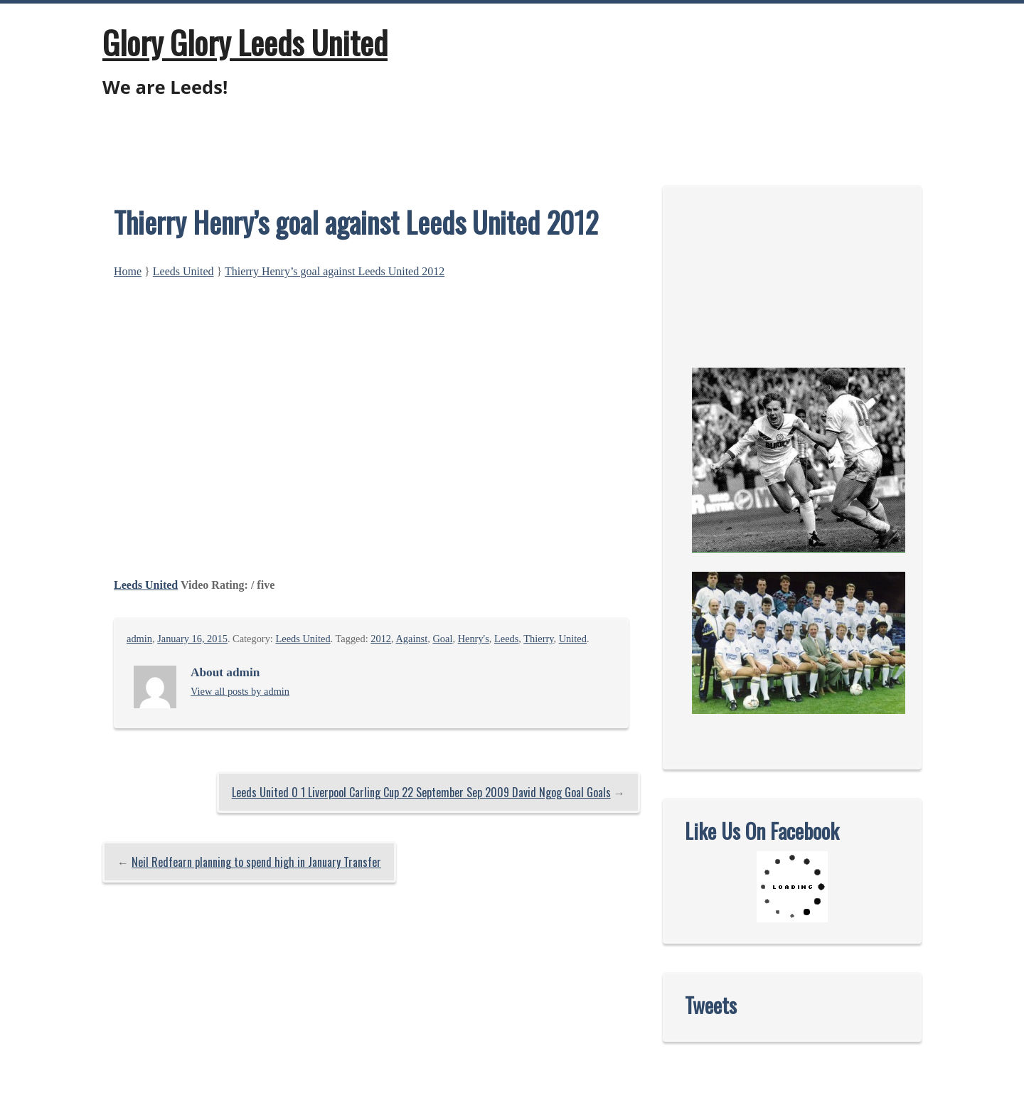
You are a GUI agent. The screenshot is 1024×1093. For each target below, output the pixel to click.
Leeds (506, 638)
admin (139, 638)
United (573, 638)
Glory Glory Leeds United (245, 41)
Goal (442, 638)
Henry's (473, 638)
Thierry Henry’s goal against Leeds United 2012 (334, 271)
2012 (380, 638)
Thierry (538, 638)
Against (411, 638)
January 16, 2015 (192, 638)
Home (128, 271)
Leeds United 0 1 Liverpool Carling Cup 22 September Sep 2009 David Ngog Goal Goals (421, 792)
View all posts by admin (240, 691)
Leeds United (183, 271)
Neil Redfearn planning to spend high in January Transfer (256, 861)
